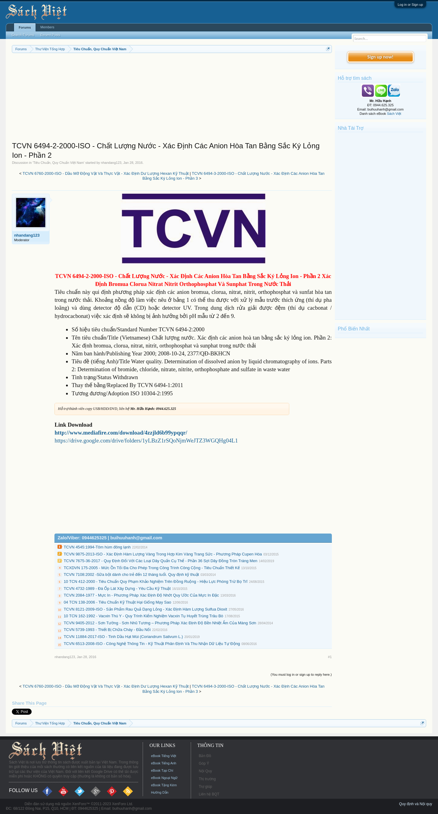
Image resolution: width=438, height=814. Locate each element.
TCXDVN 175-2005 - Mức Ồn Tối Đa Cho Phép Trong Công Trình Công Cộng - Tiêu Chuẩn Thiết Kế (152, 568)
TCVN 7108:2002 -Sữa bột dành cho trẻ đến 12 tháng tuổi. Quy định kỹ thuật (131, 574)
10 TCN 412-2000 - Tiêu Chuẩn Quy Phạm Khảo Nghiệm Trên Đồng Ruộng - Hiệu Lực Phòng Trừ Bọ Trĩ (155, 581)
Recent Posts (50, 35)
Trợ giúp (205, 786)
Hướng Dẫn (159, 792)
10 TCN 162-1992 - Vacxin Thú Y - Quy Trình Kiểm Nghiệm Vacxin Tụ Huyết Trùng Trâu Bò (143, 616)
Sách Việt (394, 113)
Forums (25, 27)
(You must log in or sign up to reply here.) (301, 674)
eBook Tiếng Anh (163, 763)
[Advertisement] (172, 98)
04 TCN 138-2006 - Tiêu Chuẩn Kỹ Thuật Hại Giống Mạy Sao (117, 602)
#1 (330, 657)
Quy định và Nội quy (415, 804)
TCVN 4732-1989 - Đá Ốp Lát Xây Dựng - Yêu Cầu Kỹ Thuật (117, 588)
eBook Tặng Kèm (164, 785)
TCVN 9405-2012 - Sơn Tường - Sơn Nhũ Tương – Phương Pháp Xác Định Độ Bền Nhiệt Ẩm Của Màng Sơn (160, 623)
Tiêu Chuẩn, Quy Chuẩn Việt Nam (58, 162)
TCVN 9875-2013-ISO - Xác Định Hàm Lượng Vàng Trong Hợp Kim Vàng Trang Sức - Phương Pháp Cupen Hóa (163, 554)
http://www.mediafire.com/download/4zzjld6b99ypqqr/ (120, 432)
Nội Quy (205, 771)
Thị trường (207, 779)
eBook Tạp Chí (162, 770)
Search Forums (22, 35)
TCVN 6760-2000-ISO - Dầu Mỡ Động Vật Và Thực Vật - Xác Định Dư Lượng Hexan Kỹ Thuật (106, 173)
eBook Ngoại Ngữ (164, 778)
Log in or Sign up (410, 4)
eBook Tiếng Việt (163, 756)
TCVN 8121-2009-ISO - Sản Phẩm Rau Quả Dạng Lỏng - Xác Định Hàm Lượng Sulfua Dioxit (145, 609)
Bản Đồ (205, 756)
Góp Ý (204, 763)
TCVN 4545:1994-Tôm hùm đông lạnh (97, 547)
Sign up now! (380, 57)
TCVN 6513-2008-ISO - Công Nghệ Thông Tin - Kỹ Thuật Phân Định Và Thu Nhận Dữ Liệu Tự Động (152, 643)
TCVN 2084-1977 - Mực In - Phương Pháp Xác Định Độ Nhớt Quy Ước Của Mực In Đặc (141, 595)
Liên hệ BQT (209, 794)
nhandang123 (111, 162)
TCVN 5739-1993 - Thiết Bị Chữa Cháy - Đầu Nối (107, 629)
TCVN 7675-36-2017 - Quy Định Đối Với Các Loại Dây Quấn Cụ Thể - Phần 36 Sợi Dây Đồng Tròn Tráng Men (160, 561)
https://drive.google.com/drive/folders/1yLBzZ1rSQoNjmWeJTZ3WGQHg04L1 (146, 440)
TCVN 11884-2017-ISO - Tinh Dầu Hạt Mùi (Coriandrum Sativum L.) (123, 636)
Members (47, 27)
